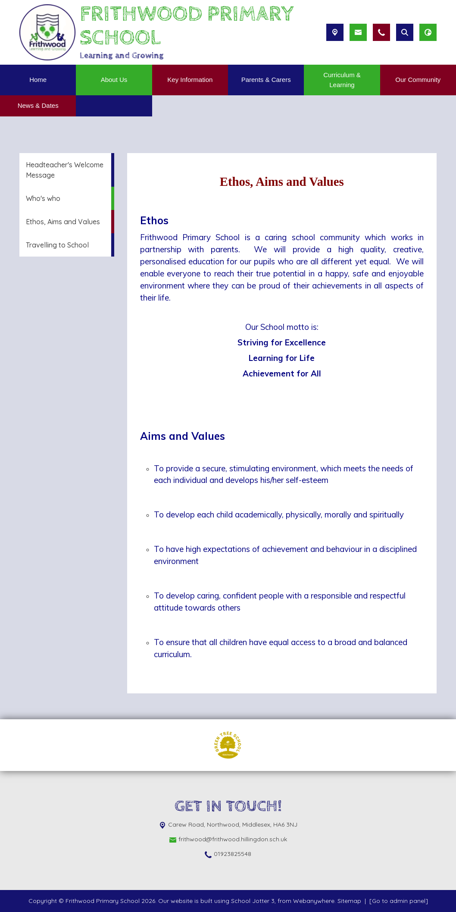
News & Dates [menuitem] (38, 105)
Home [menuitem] (38, 79)
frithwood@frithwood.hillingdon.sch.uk (232, 839)
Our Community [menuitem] (417, 79)
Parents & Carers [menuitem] (266, 79)
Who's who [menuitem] (43, 198)
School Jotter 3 (253, 901)
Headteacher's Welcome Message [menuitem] (64, 169)
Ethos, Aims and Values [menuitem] (63, 221)
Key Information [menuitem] (189, 79)
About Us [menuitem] (114, 79)
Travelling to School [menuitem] (57, 245)
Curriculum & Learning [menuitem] (342, 79)
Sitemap (349, 901)
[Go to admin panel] (398, 901)
